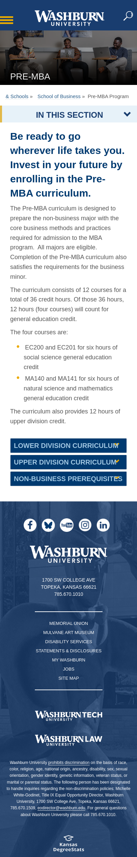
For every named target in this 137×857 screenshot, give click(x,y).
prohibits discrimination (69, 762)
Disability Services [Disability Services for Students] (68, 641)
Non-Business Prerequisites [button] (68, 478)
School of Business (59, 96)
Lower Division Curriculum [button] (66, 445)
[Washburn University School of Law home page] (68, 740)
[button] (128, 16)
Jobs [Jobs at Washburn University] (68, 669)
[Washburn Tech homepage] (68, 716)
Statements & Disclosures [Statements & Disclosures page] (69, 650)
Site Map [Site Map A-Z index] (69, 678)
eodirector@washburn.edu (61, 808)
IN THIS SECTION (69, 114)
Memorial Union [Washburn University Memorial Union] (68, 623)
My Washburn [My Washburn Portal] (68, 659)
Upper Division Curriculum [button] (65, 462)
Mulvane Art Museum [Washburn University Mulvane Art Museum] (68, 632)
